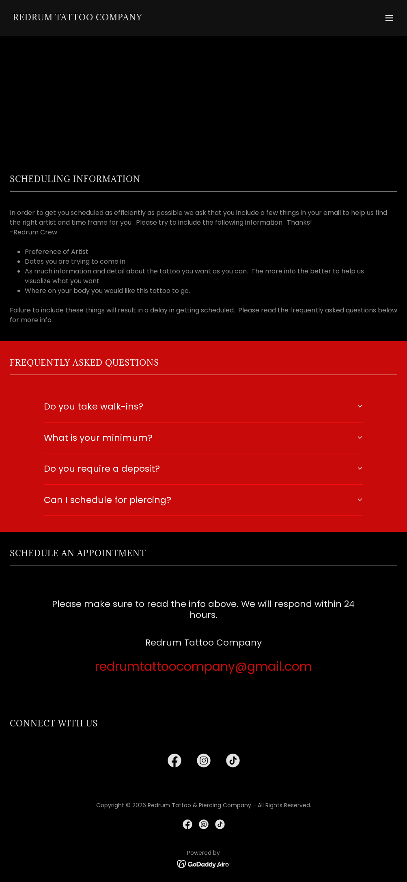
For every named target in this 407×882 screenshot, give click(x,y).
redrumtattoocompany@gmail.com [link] (203, 666)
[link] (77, 18)
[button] (389, 18)
